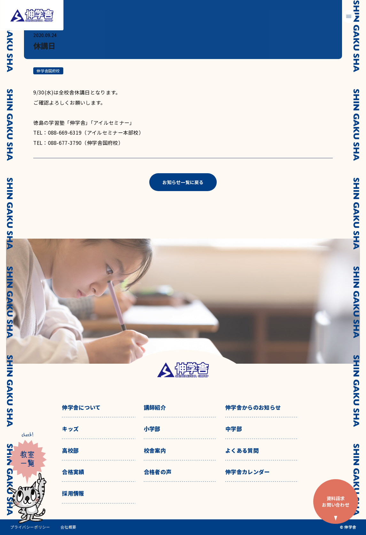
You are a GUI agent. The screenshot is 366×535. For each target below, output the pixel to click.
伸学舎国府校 (48, 70)
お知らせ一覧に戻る (183, 182)
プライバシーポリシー (30, 527)
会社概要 (68, 527)
